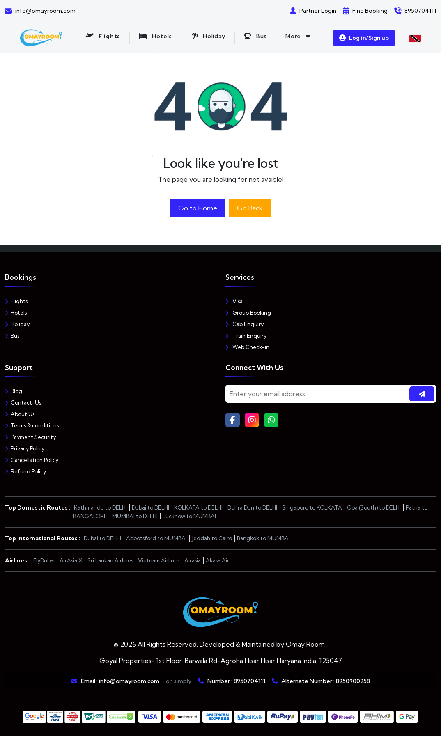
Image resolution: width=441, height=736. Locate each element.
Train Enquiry (245, 335)
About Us (19, 414)
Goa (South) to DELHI (374, 507)
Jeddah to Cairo (212, 538)
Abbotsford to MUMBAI (156, 538)
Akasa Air (217, 560)
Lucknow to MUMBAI (189, 516)
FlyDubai (44, 560)
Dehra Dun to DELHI (252, 507)
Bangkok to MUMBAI (263, 538)
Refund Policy (25, 471)
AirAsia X (71, 560)
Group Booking (248, 312)
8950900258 (353, 681)
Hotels (16, 312)
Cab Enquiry (244, 324)
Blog (13, 391)
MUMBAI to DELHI (135, 516)
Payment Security (30, 437)
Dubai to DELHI (150, 507)
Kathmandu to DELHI (100, 507)
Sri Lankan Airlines (110, 560)
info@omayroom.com (129, 681)
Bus (12, 335)
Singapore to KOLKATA (312, 507)
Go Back (250, 208)
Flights (16, 301)
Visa (234, 301)
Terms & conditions (32, 425)
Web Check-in (247, 347)
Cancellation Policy (31, 460)
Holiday (17, 324)
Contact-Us (23, 402)
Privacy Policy (24, 448)
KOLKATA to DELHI (198, 507)
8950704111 (249, 681)
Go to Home (197, 208)
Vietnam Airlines (158, 560)
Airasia (192, 560)
